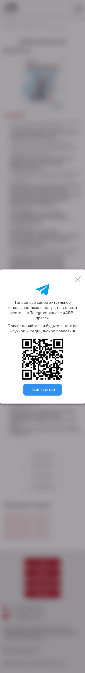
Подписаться (42, 389)
